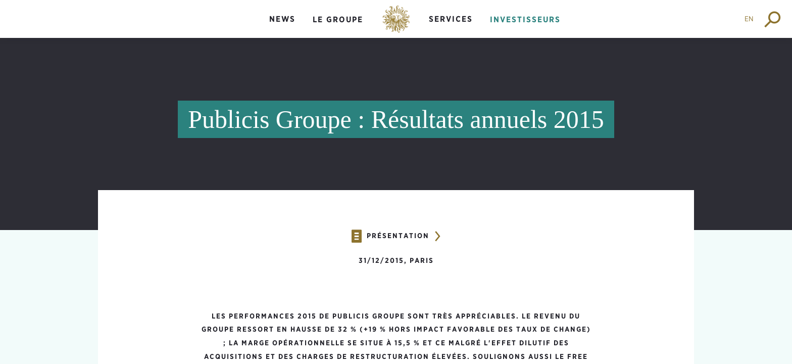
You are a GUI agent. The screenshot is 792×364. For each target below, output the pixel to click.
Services (451, 19)
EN (749, 19)
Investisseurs (525, 19)
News (282, 19)
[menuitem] (282, 27)
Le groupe (338, 19)
